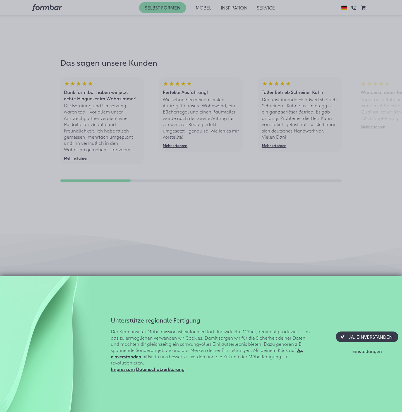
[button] (367, 337)
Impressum (123, 369)
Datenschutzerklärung (160, 369)
